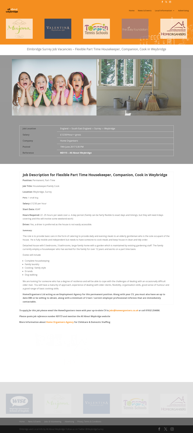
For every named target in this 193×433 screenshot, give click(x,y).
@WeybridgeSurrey (94, 429)
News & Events (144, 11)
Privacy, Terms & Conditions (89, 421)
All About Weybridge (55, 429)
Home (131, 11)
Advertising (183, 11)
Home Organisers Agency (60, 322)
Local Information (163, 11)
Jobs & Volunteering (52, 421)
